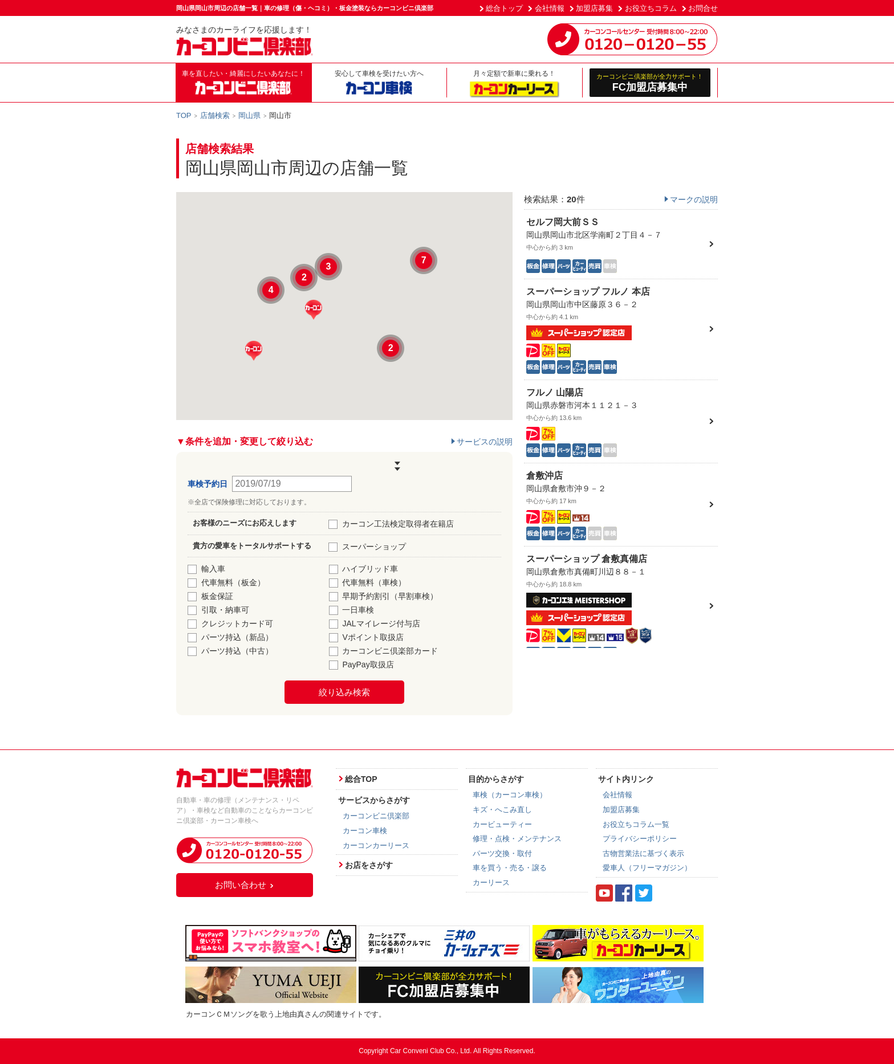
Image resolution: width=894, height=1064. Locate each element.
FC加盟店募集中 (650, 82)
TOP (184, 115)
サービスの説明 (485, 441)
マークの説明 (694, 199)
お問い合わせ (244, 885)
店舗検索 (215, 115)
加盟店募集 (594, 8)
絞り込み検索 (344, 692)
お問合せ (703, 8)
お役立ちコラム (651, 8)
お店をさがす (369, 865)
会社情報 (549, 8)
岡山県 (249, 115)
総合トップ (504, 8)
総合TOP (361, 779)
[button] (313, 310)
